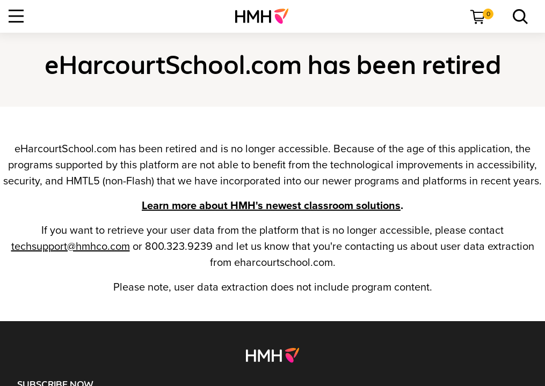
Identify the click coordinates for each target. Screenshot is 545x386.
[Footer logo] (272, 354)
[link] (266, 16)
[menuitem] (266, 16)
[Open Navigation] (16, 16)
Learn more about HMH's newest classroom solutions (271, 205)
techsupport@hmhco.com (70, 246)
